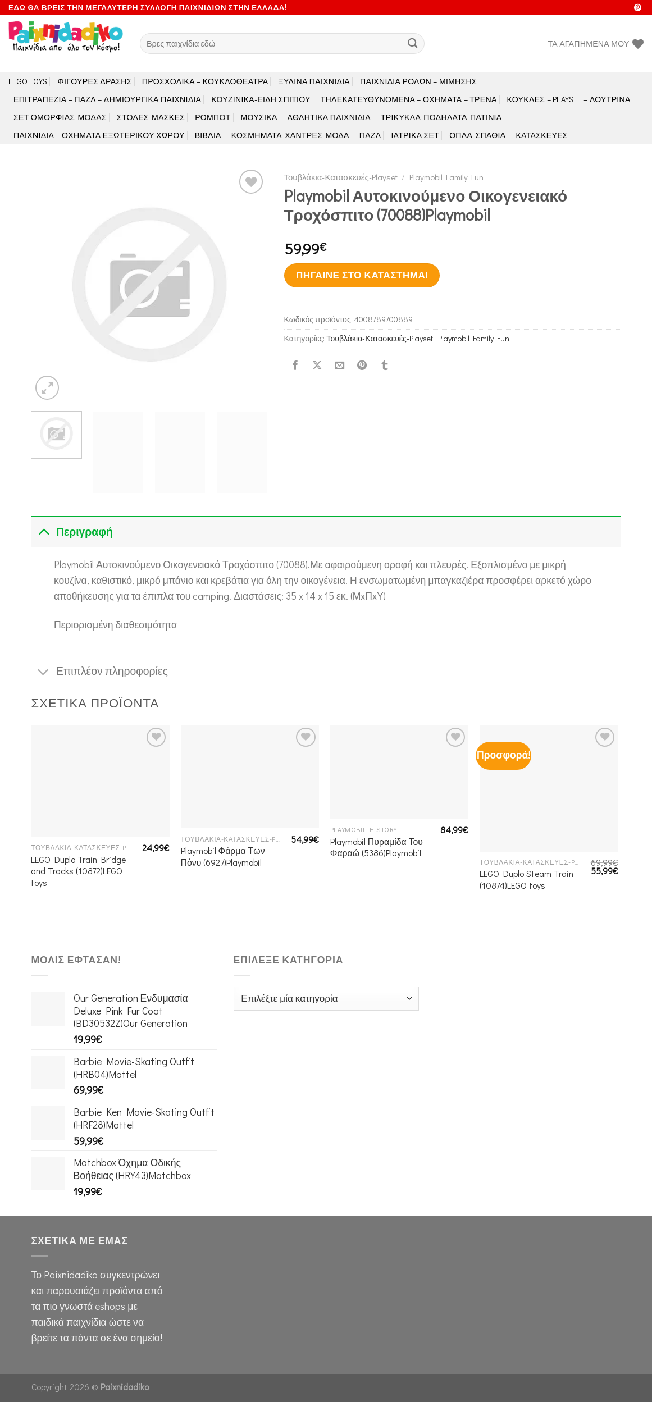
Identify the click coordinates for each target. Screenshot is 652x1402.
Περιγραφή (72, 531)
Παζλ (370, 135)
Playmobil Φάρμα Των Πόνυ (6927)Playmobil (223, 856)
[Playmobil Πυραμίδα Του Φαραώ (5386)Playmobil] (399, 772)
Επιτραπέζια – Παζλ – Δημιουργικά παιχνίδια (107, 99)
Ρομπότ (212, 117)
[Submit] (413, 43)
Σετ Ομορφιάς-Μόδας (60, 117)
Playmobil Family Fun (446, 176)
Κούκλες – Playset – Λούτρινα (569, 99)
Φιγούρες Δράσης (95, 81)
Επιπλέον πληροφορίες (99, 672)
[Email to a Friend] (340, 365)
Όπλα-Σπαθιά (477, 135)
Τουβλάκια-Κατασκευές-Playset (341, 176)
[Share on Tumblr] (384, 365)
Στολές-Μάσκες (151, 117)
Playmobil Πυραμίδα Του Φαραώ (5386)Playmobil (376, 847)
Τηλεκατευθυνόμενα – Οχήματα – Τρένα (409, 99)
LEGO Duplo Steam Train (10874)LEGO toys (526, 879)
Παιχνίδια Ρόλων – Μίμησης (418, 81)
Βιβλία (208, 135)
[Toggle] (43, 531)
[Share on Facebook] (295, 365)
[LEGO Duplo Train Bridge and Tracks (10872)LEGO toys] (100, 781)
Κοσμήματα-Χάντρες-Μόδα (290, 135)
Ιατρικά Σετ (415, 135)
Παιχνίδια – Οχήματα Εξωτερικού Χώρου (99, 135)
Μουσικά (259, 117)
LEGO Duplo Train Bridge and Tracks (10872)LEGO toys (78, 871)
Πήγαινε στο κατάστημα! (362, 274)
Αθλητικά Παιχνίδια (329, 117)
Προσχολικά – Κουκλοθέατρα (205, 81)
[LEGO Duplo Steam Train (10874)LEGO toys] (549, 788)
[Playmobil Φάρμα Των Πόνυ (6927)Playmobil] (250, 776)
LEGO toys (28, 81)
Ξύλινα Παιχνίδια (314, 81)
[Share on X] (317, 365)
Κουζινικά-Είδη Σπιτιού (260, 99)
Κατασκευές (541, 135)
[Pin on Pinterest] (362, 365)
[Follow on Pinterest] (637, 8)
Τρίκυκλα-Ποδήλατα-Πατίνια (441, 117)
